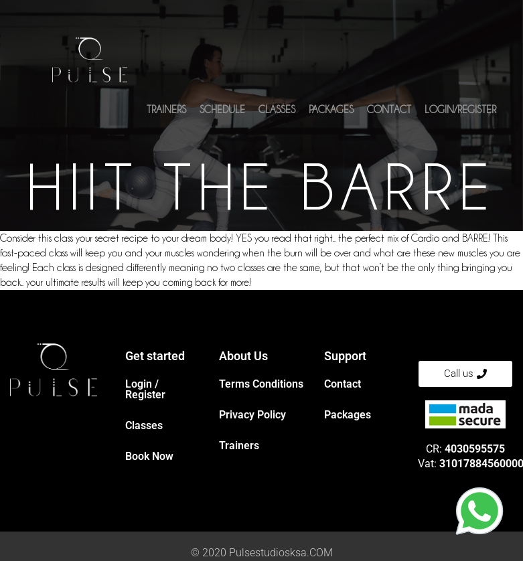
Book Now (149, 456)
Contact (389, 111)
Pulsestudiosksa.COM (281, 552)
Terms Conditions (261, 384)
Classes (276, 111)
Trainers (166, 111)
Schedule (222, 111)
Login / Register (145, 389)
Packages (331, 111)
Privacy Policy (252, 414)
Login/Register (460, 111)
